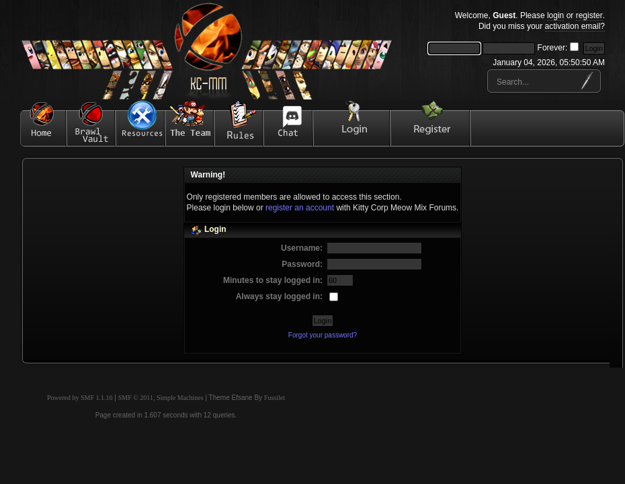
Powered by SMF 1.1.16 (80, 397)
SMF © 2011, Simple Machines (161, 397)
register (589, 15)
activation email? (575, 26)
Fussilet (274, 397)
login (555, 15)
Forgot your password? (322, 335)
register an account (299, 207)
